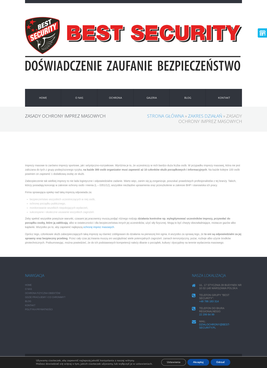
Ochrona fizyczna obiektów (42, 293)
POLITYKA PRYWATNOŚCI (39, 309)
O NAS (79, 97)
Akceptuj (198, 362)
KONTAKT (224, 97)
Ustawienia (173, 362)
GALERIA (151, 97)
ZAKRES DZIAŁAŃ (205, 116)
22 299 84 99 (206, 314)
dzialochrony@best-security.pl (214, 326)
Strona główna (165, 116)
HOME (43, 97)
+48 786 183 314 (209, 301)
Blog (187, 97)
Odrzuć (220, 362)
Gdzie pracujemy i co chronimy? (45, 297)
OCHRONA (115, 97)
